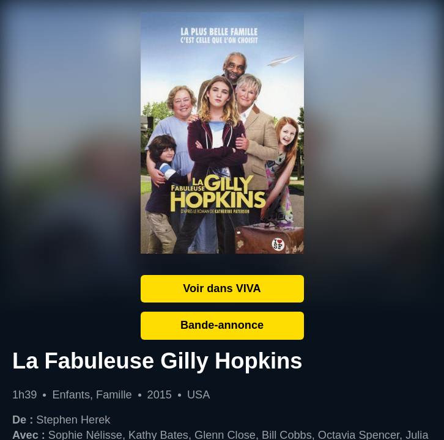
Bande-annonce (222, 325)
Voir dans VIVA (222, 288)
